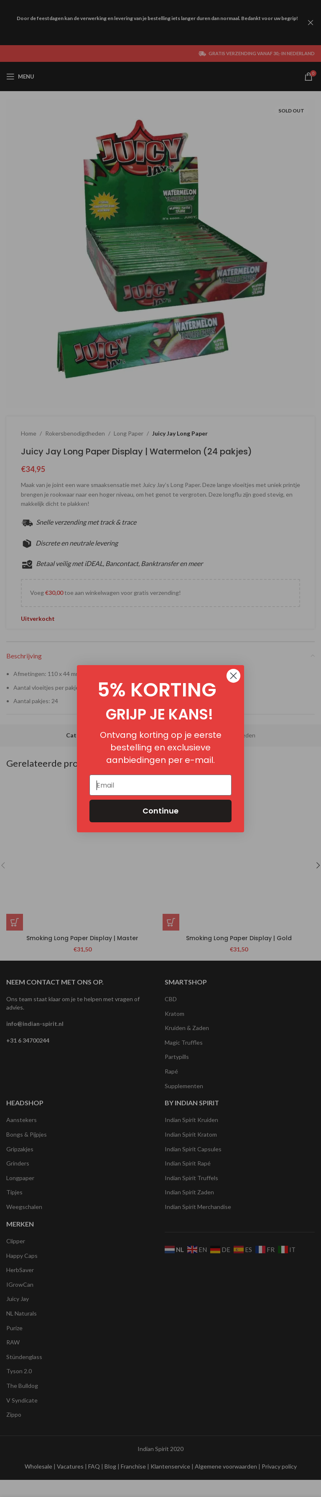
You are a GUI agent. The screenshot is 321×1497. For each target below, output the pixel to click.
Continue (160, 811)
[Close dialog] (233, 675)
